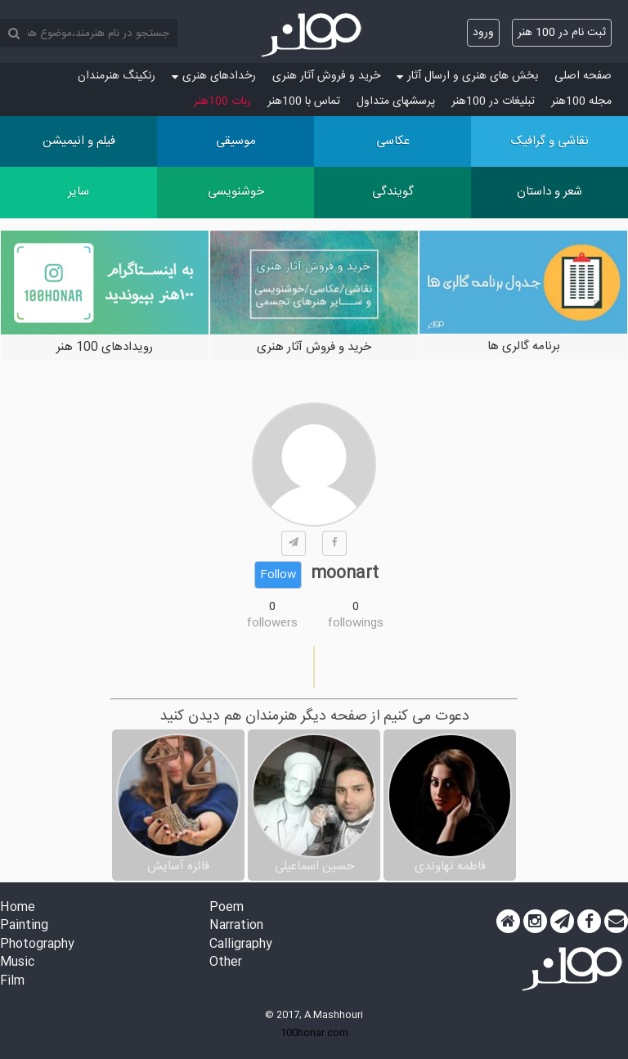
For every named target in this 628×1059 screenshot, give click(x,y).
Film (12, 981)
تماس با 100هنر (303, 101)
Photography (37, 945)
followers (272, 623)
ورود (483, 33)
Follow (278, 575)
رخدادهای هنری (214, 76)
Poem (226, 908)
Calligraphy (240, 945)
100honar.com (314, 1032)
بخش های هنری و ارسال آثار (467, 76)
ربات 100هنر (222, 101)
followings (356, 623)
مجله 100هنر (581, 101)
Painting (24, 926)
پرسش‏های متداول (396, 101)
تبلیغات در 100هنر (493, 101)
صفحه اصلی (583, 76)
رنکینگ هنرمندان (116, 76)
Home (17, 908)
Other (225, 963)
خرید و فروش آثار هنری (326, 76)
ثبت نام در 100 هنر (562, 33)
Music (17, 963)
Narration (236, 926)
